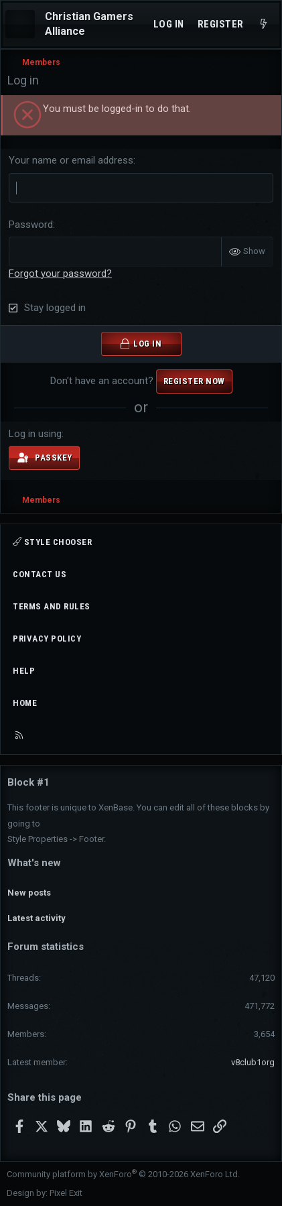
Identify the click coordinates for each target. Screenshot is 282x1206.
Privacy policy (47, 639)
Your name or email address (71, 160)
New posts (29, 893)
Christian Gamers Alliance (89, 24)
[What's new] (264, 24)
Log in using (35, 434)
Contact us (39, 574)
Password (31, 225)
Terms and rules (51, 606)
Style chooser (52, 542)
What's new (34, 863)
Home (25, 703)
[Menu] (20, 24)
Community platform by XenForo (123, 1174)
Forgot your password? (60, 273)
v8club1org (253, 1062)
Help (24, 671)
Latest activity (36, 918)
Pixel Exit (66, 1193)
